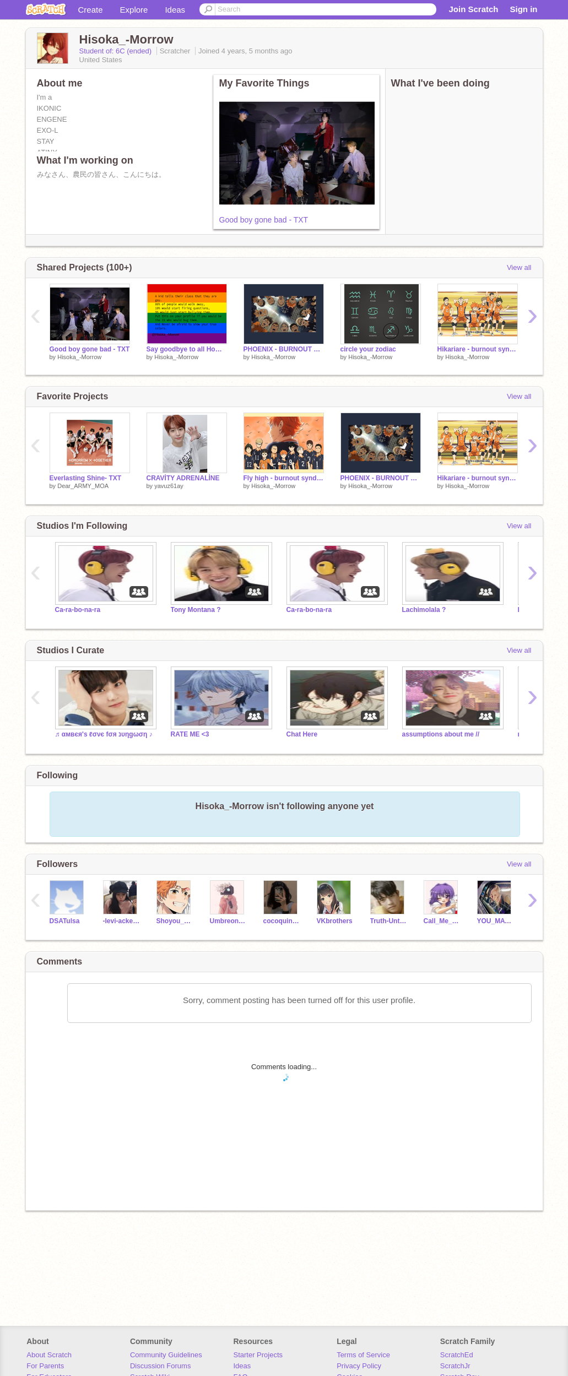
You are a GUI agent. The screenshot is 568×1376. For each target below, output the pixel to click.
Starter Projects (258, 1355)
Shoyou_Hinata (174, 921)
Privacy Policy (359, 1366)
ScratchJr (455, 1366)
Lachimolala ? (424, 610)
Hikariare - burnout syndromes (477, 349)
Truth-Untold (388, 921)
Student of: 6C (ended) (116, 51)
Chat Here (302, 734)
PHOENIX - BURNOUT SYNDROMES (284, 349)
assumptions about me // (441, 734)
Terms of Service (363, 1355)
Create (90, 9)
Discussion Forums (160, 1366)
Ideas (175, 9)
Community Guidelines (166, 1355)
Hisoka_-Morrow (79, 357)
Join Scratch (473, 9)
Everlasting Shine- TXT (86, 478)
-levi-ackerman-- (121, 921)
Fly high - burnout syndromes (284, 478)
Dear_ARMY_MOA (83, 486)
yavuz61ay (168, 486)
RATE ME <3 (190, 734)
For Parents (45, 1366)
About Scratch (49, 1355)
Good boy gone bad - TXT (264, 219)
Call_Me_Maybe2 (442, 921)
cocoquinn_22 (281, 921)
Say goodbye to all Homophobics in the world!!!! (187, 349)
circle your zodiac (368, 349)
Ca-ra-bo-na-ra (78, 610)
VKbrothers (335, 921)
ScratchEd (456, 1355)
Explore (134, 9)
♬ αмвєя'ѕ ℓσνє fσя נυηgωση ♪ (104, 734)
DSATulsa (65, 921)
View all (519, 267)
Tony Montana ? (196, 610)
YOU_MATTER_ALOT (495, 921)
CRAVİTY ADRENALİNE (183, 478)
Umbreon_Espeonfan (228, 921)
